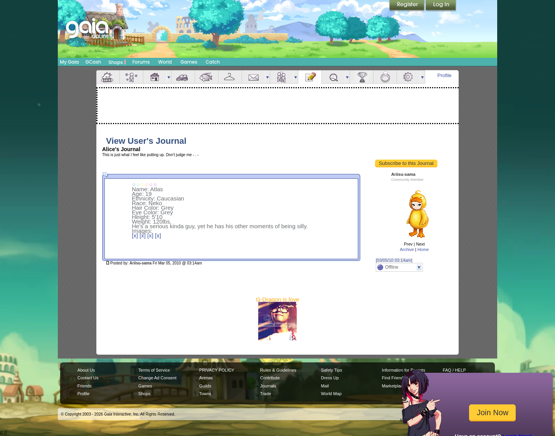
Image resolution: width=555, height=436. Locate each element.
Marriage (385, 77)
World (165, 62)
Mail (253, 77)
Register (407, 6)
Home (423, 249)
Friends (281, 77)
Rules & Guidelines (278, 370)
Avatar (131, 77)
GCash (93, 62)
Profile (444, 75)
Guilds (205, 386)
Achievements (361, 77)
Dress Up (330, 377)
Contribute (270, 377)
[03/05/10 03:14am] (394, 260)
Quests (333, 77)
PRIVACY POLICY (216, 370)
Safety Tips (331, 370)
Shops (117, 62)
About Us (86, 370)
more (168, 77)
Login (441, 6)
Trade (265, 393)
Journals (268, 386)
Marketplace (393, 386)
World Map (331, 393)
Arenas (206, 377)
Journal (309, 77)
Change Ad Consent (157, 377)
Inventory (230, 77)
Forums (141, 62)
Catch (213, 62)
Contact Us (88, 377)
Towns (205, 393)
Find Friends (393, 377)
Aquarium (206, 77)
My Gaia (69, 62)
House (154, 77)
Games (188, 62)
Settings (408, 77)
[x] (135, 235)
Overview (107, 77)
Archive (407, 249)
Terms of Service (154, 370)
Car (183, 77)
